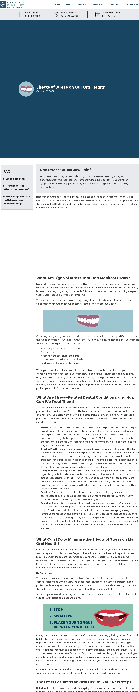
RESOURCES (116, 4)
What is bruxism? (15, 178)
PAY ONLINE (132, 4)
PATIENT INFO (98, 4)
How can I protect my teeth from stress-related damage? (16, 200)
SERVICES (82, 4)
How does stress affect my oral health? (16, 187)
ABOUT (69, 4)
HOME (57, 4)
